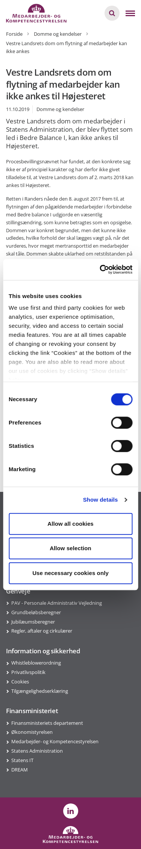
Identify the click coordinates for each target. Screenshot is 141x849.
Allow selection (70, 548)
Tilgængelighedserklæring (39, 691)
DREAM (19, 769)
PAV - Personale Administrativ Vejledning (56, 602)
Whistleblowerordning (36, 662)
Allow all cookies (70, 523)
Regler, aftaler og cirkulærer (41, 630)
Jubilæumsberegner (33, 621)
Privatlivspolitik (28, 672)
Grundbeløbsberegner (36, 612)
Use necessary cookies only (70, 573)
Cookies (20, 681)
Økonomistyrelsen (32, 732)
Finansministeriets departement (47, 723)
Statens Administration (37, 750)
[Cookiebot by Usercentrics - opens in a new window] (100, 269)
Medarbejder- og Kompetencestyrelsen (55, 741)
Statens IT (22, 760)
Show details (100, 499)
